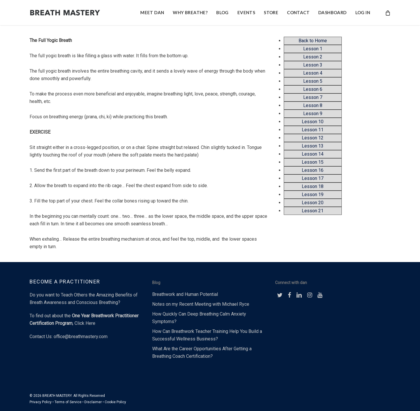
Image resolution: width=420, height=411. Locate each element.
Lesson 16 (312, 170)
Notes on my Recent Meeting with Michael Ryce (200, 304)
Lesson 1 (312, 48)
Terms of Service (67, 402)
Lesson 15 (312, 162)
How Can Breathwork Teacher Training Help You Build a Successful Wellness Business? (207, 335)
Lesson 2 (312, 57)
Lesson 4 (312, 73)
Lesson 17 (312, 178)
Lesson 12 (312, 138)
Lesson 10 (312, 121)
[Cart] (387, 13)
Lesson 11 (312, 129)
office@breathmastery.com (81, 336)
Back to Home (313, 40)
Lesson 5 (312, 81)
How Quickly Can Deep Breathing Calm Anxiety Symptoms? (199, 317)
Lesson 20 (312, 202)
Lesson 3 (312, 65)
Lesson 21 (312, 210)
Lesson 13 (312, 146)
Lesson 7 (312, 97)
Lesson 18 (312, 186)
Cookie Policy (115, 402)
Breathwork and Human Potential (185, 294)
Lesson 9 (312, 113)
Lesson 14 (312, 154)
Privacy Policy (41, 402)
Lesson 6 (312, 89)
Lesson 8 (312, 105)
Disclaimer (93, 402)
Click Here (84, 323)
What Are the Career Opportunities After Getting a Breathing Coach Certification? (202, 352)
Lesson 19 (312, 194)
